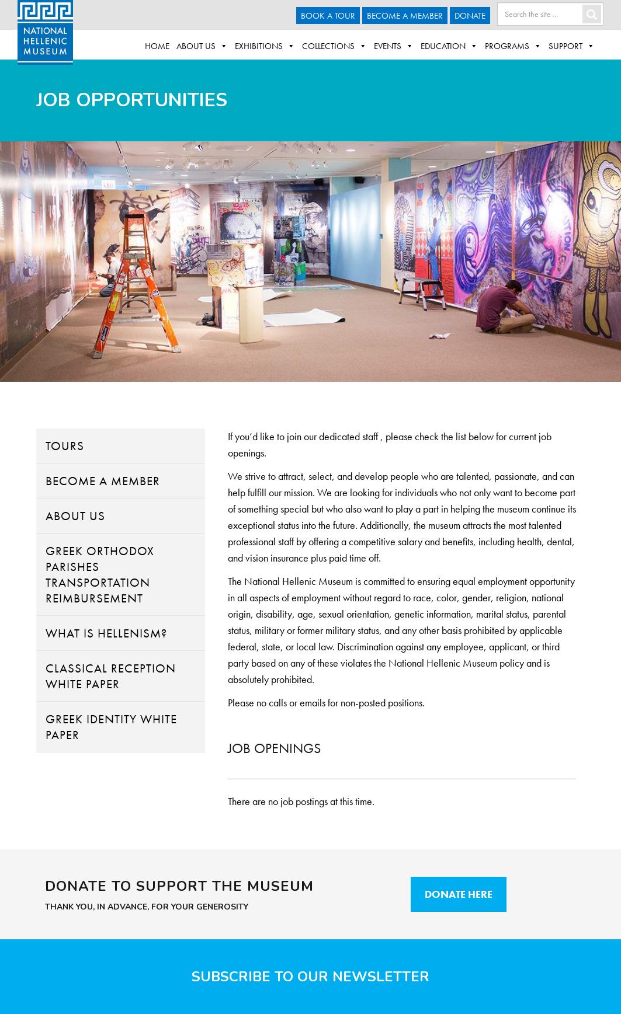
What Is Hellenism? (106, 633)
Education (449, 46)
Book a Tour (328, 16)
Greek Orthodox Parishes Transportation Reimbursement (100, 574)
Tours (65, 446)
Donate (470, 16)
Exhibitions (265, 46)
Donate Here (458, 894)
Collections (334, 46)
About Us (202, 46)
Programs (513, 46)
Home (157, 46)
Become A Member (405, 16)
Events (394, 46)
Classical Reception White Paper (111, 676)
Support (572, 46)
